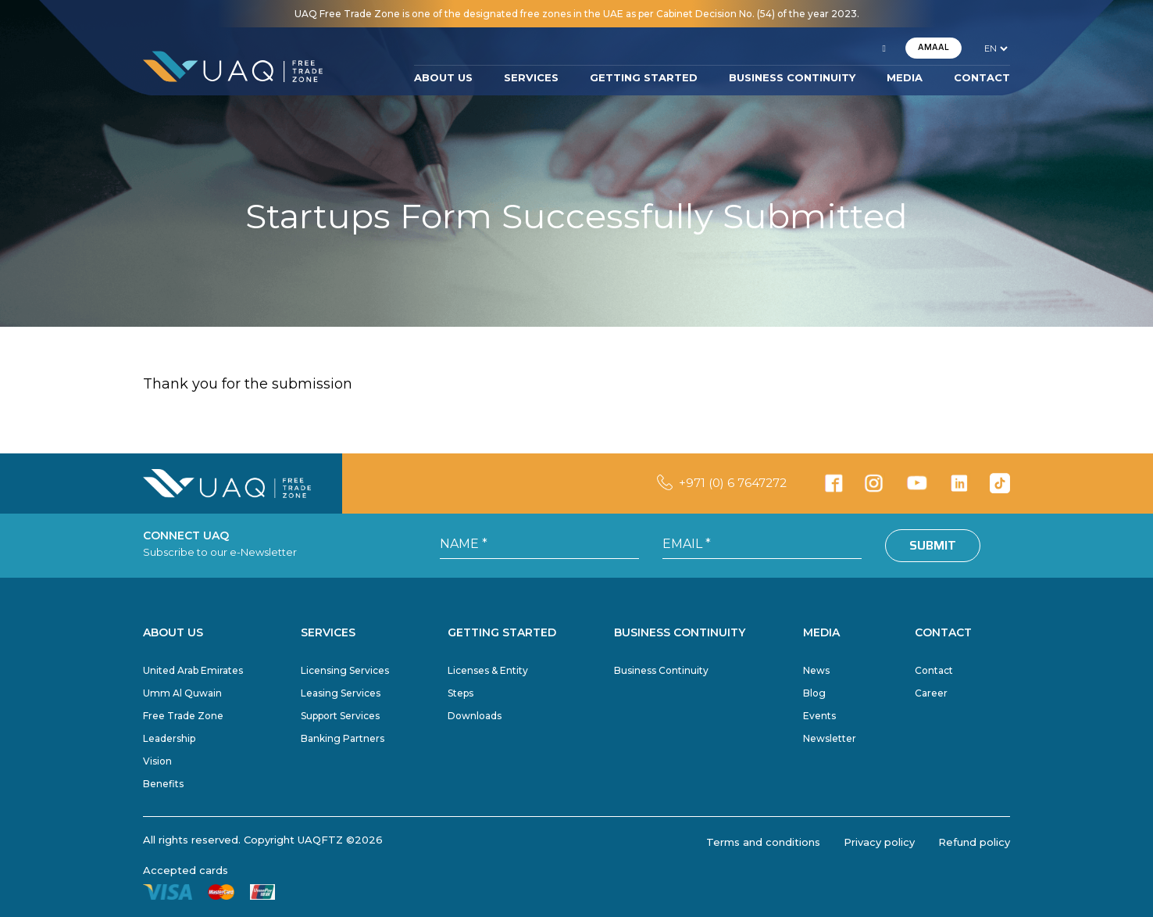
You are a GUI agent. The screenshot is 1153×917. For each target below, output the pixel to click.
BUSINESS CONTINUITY (792, 77)
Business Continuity (661, 670)
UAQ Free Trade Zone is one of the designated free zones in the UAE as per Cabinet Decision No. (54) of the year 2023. (576, 14)
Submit (932, 545)
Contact (934, 670)
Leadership (169, 738)
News (816, 670)
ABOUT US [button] (443, 77)
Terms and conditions (763, 842)
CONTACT (982, 77)
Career (931, 693)
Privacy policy (879, 842)
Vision (157, 761)
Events (819, 716)
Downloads (475, 716)
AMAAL (933, 47)
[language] (995, 48)
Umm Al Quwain (182, 693)
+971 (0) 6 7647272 (733, 482)
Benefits (163, 784)
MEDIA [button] (905, 77)
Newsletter (829, 738)
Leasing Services (340, 693)
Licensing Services (345, 670)
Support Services (340, 716)
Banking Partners (342, 738)
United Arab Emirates (193, 670)
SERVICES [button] (531, 77)
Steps (460, 693)
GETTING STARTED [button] (644, 77)
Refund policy (974, 842)
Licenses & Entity (488, 670)
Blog (814, 693)
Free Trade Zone (183, 716)
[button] (884, 48)
